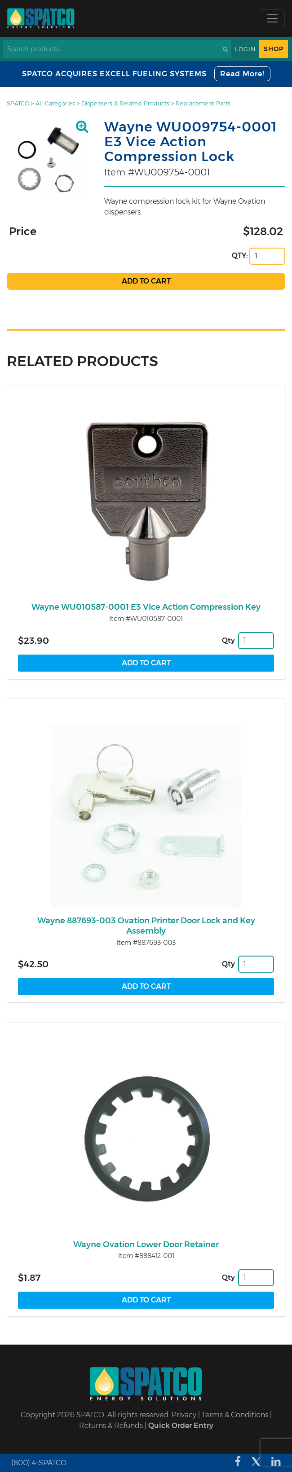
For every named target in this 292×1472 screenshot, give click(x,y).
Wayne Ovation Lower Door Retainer (146, 1244)
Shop (273, 49)
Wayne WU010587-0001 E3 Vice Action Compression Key (146, 607)
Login (245, 49)
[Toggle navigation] (272, 18)
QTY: (240, 255)
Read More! (242, 74)
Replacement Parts (203, 103)
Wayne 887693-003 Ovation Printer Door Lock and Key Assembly (146, 926)
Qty (228, 640)
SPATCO (18, 103)
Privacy (184, 1415)
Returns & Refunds (111, 1425)
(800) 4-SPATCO (38, 1463)
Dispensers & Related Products (125, 103)
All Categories (55, 103)
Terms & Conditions (235, 1415)
